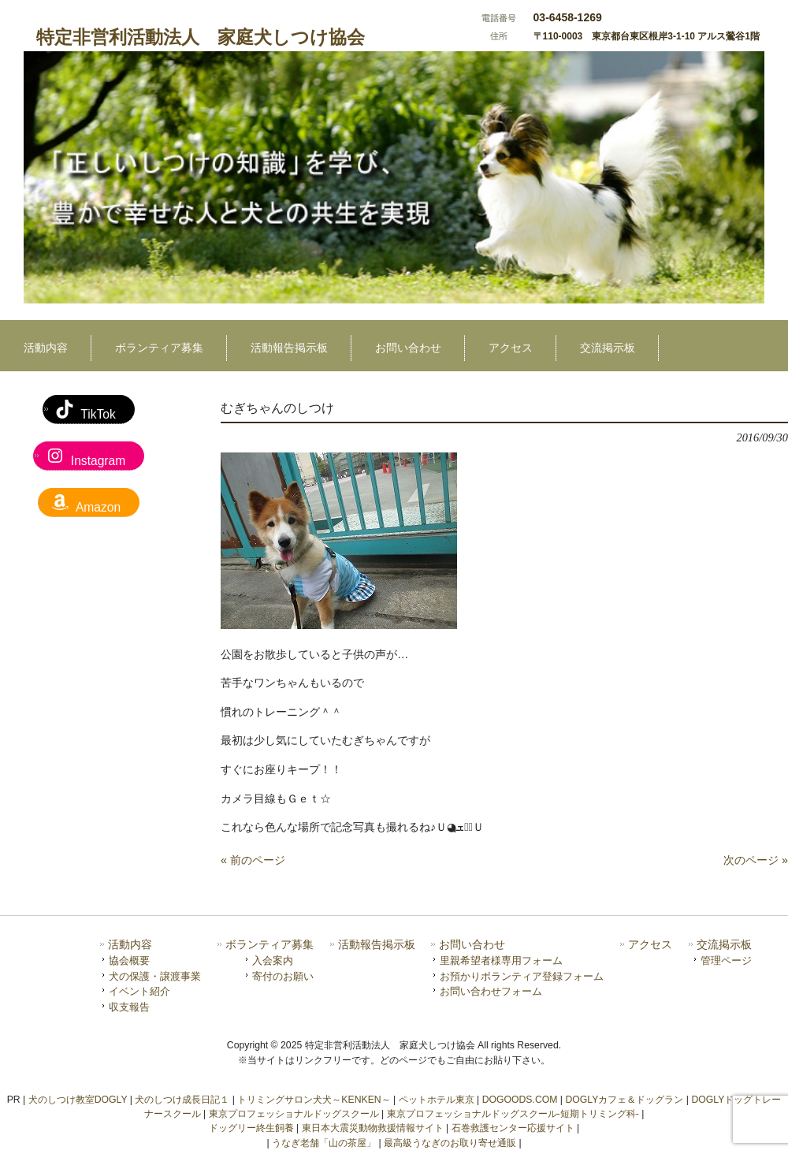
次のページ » (755, 860)
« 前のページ (253, 860)
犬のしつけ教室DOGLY (78, 1099)
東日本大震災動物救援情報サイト (373, 1128)
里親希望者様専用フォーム (501, 960)
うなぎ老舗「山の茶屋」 (324, 1142)
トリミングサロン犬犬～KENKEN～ (313, 1099)
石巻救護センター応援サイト (513, 1128)
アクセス (650, 945)
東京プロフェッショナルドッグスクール (294, 1113)
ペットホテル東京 (436, 1099)
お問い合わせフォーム (491, 991)
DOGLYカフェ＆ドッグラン (624, 1099)
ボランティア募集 (269, 945)
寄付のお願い (283, 976)
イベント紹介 (139, 991)
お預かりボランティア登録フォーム (522, 976)
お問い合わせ (472, 945)
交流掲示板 (724, 945)
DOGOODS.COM (520, 1099)
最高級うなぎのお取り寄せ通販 (450, 1142)
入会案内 (272, 960)
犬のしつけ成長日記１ (182, 1099)
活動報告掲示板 (376, 945)
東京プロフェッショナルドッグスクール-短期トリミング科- (513, 1113)
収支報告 (129, 1007)
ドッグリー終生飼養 (251, 1128)
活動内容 (130, 945)
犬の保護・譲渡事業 (155, 976)
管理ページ (726, 960)
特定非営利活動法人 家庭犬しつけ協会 (200, 37)
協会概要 (129, 960)
